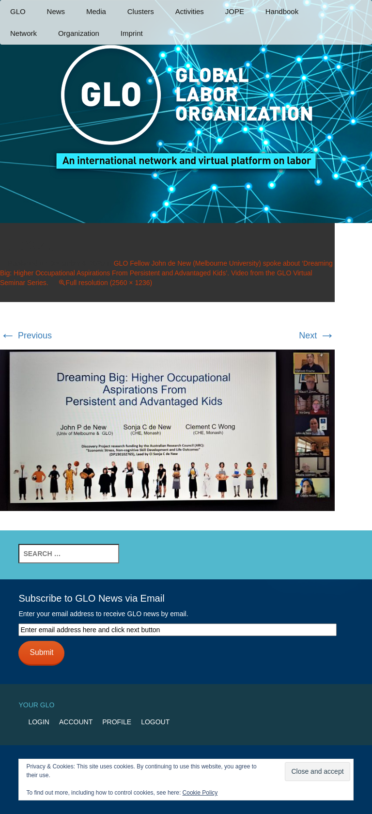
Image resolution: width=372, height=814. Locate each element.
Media (96, 11)
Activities (189, 11)
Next (317, 335)
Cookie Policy (200, 792)
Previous (26, 335)
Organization (78, 33)
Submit (41, 652)
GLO (18, 11)
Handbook (281, 11)
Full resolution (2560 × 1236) (109, 283)
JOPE (234, 11)
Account (76, 722)
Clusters (140, 11)
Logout (155, 722)
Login (38, 722)
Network (23, 33)
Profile (116, 722)
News (56, 11)
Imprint (132, 33)
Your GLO (36, 705)
